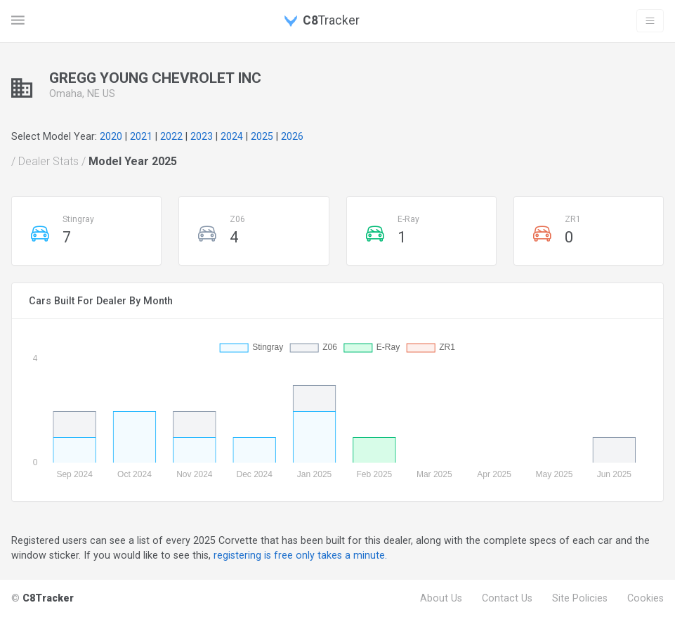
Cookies (645, 598)
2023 (201, 136)
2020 (111, 136)
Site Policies (580, 598)
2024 (232, 136)
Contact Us (507, 598)
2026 (292, 136)
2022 (171, 136)
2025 (262, 136)
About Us (441, 598)
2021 (141, 136)
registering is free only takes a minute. (300, 555)
